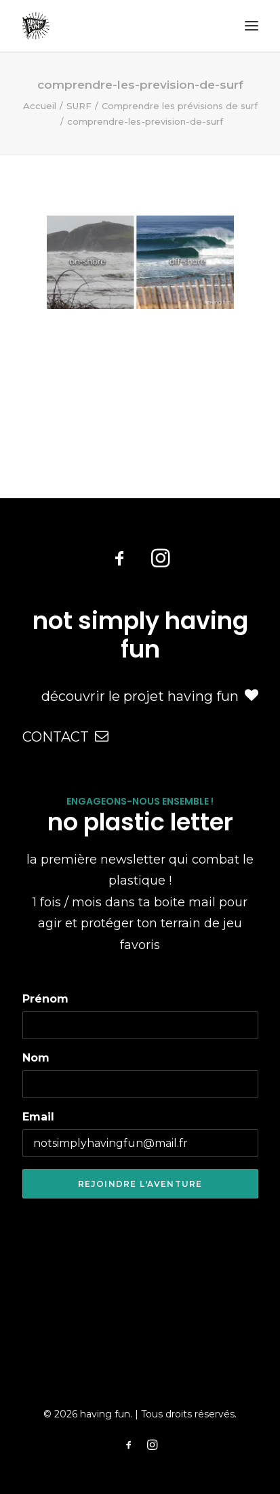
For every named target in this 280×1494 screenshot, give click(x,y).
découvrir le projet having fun (149, 696)
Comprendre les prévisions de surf (180, 105)
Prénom (45, 998)
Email (38, 1116)
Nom (35, 1057)
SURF (79, 105)
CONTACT (65, 737)
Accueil (39, 105)
